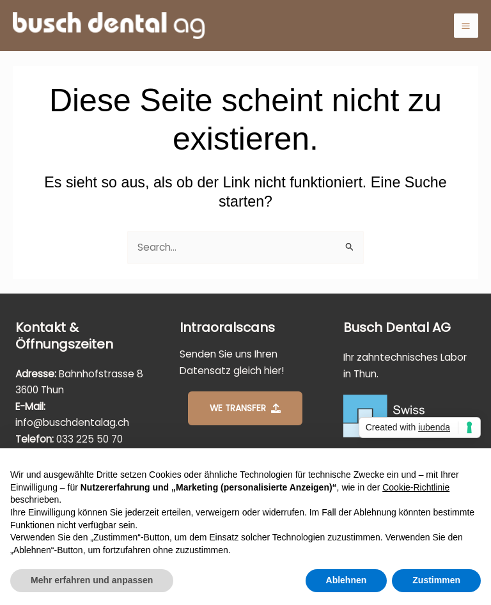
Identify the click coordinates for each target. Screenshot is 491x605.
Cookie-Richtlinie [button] (415, 487)
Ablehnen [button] (346, 580)
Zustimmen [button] (436, 580)
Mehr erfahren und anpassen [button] (92, 580)
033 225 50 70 (89, 439)
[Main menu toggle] (466, 25)
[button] (245, 408)
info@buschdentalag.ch (72, 422)
